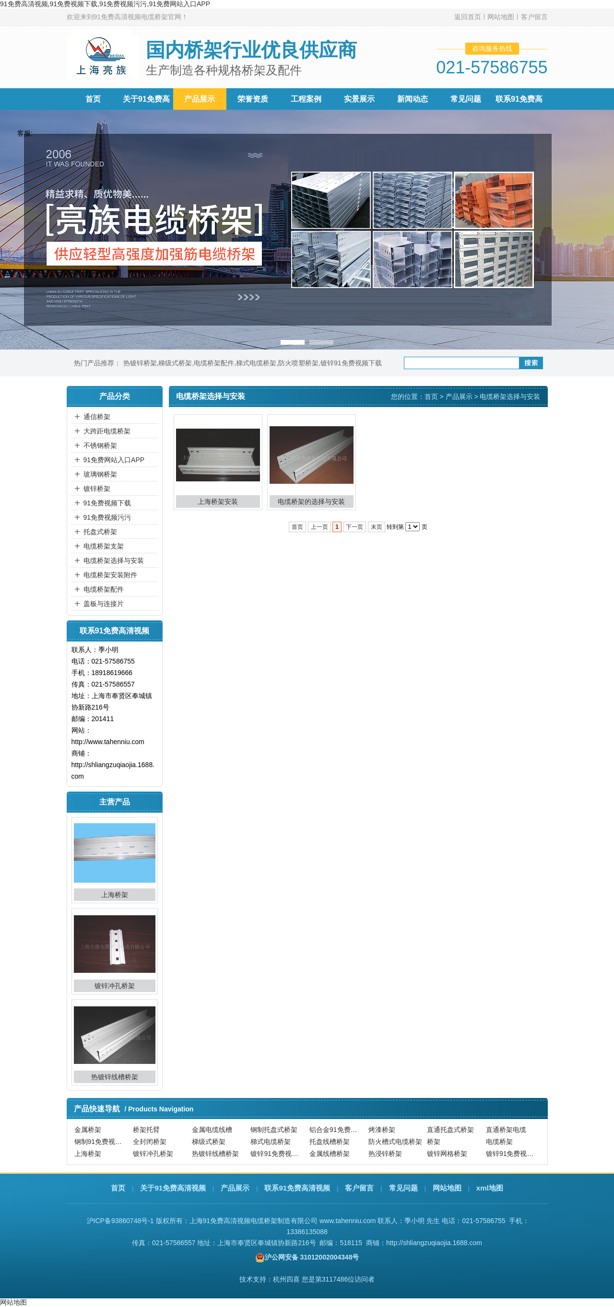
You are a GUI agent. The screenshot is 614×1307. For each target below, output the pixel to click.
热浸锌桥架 (385, 1153)
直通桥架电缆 (506, 1129)
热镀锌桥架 (140, 363)
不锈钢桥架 (100, 445)
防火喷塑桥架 (298, 363)
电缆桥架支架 (103, 546)
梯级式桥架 (175, 363)
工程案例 (306, 99)
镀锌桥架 (96, 488)
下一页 (354, 527)
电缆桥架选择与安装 (113, 560)
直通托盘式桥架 (450, 1129)
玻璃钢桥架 (100, 474)
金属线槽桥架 (329, 1153)
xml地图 (489, 1188)
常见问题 (465, 99)
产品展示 (199, 99)
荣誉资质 (252, 99)
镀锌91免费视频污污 (514, 1153)
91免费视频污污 (107, 517)
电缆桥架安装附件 (110, 575)
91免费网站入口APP (114, 460)
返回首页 (467, 17)
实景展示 (359, 99)
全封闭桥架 (149, 1141)
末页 (376, 527)
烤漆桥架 (381, 1129)
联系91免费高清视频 (297, 1188)
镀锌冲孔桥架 (114, 986)
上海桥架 (114, 895)
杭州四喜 (286, 1279)
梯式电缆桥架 (256, 363)
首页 (93, 99)
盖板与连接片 (103, 603)
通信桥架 (96, 416)
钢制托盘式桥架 (273, 1129)
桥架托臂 (146, 1129)
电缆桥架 (499, 1141)
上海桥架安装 (218, 501)
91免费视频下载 (107, 503)
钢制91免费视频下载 (102, 1141)
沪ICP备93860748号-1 (120, 1221)
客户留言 (534, 17)
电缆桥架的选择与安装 (311, 501)
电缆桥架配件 (214, 363)
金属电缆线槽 (212, 1129)
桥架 (433, 1141)
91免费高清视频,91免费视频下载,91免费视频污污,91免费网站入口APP (105, 4)
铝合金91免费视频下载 (337, 1129)
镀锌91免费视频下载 (351, 363)
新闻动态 (412, 99)
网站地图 (500, 17)
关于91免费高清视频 (173, 1188)
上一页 (319, 527)
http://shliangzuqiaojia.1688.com (434, 1243)
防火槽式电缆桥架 (395, 1141)
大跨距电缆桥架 (106, 431)
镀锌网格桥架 (447, 1153)
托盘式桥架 (100, 532)
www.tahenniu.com (347, 1221)
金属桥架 (87, 1129)
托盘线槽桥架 (329, 1141)
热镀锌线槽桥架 (114, 1077)
